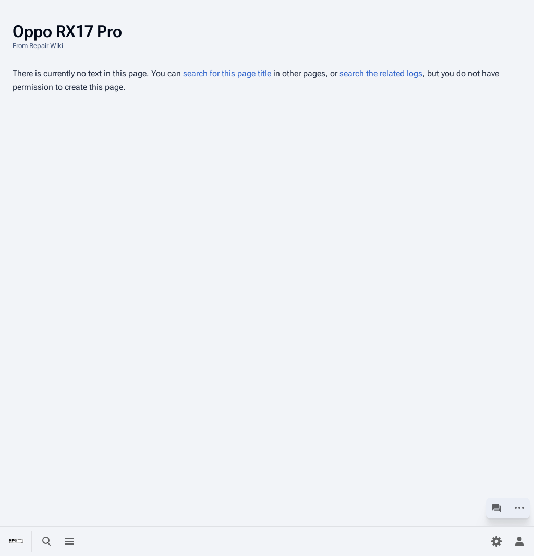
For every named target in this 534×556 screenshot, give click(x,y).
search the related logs (380, 73)
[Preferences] (496, 541)
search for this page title (227, 73)
